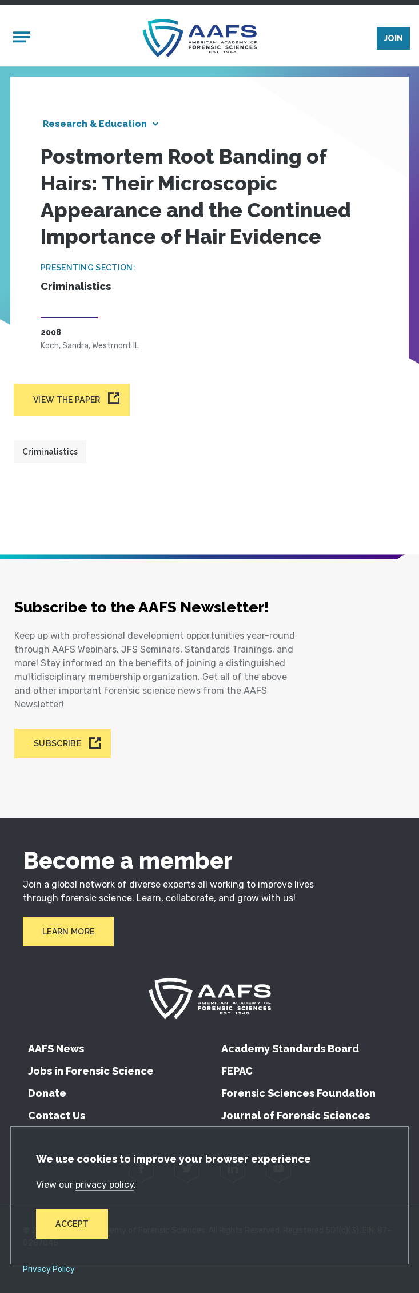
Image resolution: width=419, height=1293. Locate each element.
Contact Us (56, 1115)
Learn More (68, 931)
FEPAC (237, 1071)
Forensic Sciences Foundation (298, 1093)
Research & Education (95, 123)
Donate (47, 1093)
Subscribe (57, 743)
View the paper (66, 399)
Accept (72, 1223)
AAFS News (56, 1049)
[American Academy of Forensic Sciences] (199, 38)
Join (393, 38)
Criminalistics (50, 451)
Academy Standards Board (290, 1049)
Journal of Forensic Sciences (295, 1115)
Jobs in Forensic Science (91, 1071)
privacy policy (104, 1184)
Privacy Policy (49, 1269)
